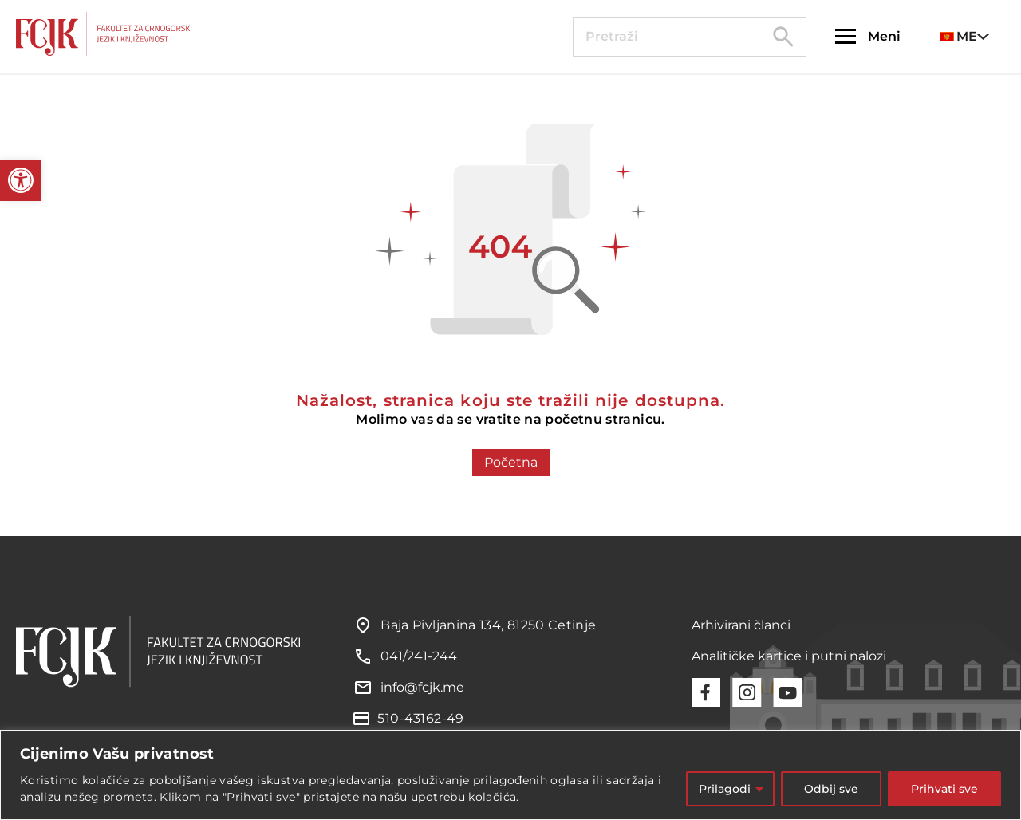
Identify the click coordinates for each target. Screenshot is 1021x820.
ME (958, 36)
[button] (20, 180)
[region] (510, 775)
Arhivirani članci (741, 625)
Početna (511, 462)
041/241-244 (418, 656)
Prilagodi (725, 789)
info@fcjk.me (422, 687)
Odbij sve (831, 789)
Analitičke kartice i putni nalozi (789, 656)
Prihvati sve (944, 789)
